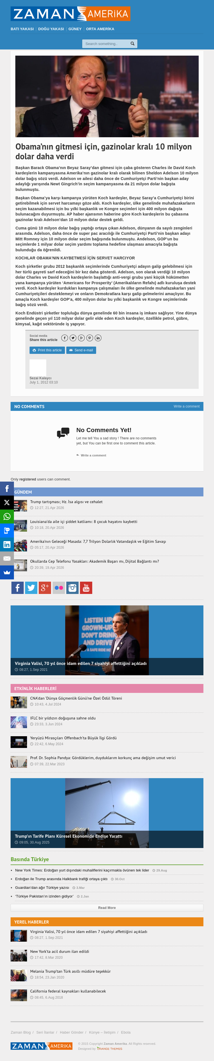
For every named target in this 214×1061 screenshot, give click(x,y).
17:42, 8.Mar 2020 (46, 958)
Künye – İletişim (102, 1032)
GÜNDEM (23, 492)
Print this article (47, 350)
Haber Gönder (72, 1032)
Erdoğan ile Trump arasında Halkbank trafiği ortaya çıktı (61, 879)
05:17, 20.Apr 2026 (47, 548)
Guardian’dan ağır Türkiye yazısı (42, 887)
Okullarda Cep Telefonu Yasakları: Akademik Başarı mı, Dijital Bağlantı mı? (93, 561)
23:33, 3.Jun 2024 (46, 724)
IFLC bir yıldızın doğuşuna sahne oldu (62, 718)
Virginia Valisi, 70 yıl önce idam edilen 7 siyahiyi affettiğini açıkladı (81, 663)
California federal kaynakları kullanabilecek (67, 991)
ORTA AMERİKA (100, 29)
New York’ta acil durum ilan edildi (59, 951)
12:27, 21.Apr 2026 (47, 508)
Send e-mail (81, 350)
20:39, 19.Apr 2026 (47, 568)
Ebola (126, 1032)
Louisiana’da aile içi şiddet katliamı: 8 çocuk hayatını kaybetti (82, 521)
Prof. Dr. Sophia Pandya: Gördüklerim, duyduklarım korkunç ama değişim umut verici (101, 757)
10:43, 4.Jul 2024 (45, 704)
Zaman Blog (21, 1032)
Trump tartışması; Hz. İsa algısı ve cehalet (65, 501)
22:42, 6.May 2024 (46, 744)
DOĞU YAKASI (51, 29)
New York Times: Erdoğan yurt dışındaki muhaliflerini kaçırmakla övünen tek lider (82, 870)
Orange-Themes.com (110, 1048)
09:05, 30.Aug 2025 (32, 842)
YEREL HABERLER (31, 922)
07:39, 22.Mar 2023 (47, 764)
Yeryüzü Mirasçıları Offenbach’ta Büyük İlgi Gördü (72, 737)
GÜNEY (75, 29)
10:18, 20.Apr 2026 (47, 528)
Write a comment (187, 406)
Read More (107, 908)
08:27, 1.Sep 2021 (31, 670)
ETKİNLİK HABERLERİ (35, 688)
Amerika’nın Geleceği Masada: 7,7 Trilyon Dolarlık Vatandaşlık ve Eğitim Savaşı (97, 541)
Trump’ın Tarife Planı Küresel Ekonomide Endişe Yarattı (68, 836)
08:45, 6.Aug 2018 (46, 998)
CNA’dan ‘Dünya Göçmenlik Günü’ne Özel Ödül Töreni (75, 698)
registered (28, 479)
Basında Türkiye (30, 859)
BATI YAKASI (22, 29)
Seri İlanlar (45, 1032)
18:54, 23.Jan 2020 (47, 977)
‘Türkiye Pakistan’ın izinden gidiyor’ (44, 896)
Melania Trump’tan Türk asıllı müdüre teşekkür (69, 971)
